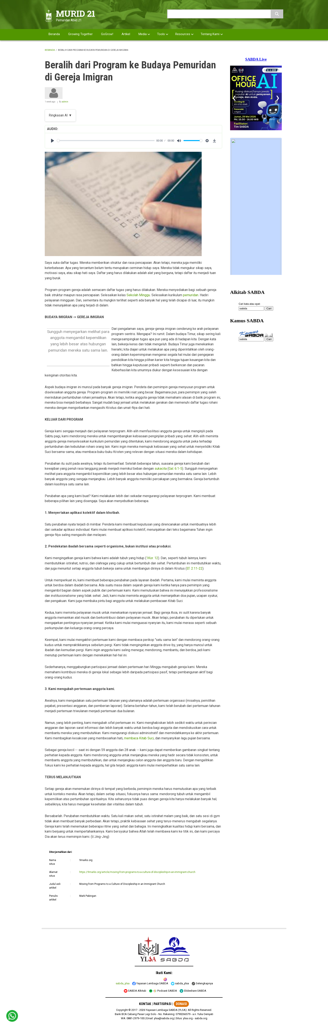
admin (65, 102)
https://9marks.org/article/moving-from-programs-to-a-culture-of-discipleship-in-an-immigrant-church (137, 872)
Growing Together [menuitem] (80, 34)
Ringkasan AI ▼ (60, 115)
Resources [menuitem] (182, 34)
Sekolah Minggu (138, 295)
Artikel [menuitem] (126, 34)
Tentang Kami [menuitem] (210, 34)
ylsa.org (188, 1018)
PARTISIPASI (162, 1004)
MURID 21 (75, 13)
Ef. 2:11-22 (194, 568)
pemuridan (190, 295)
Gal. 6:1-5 (175, 469)
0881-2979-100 (135, 1018)
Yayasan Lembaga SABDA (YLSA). (166, 1009)
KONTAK (145, 1004)
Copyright (122, 1009)
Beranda (50, 50)
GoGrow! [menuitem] (107, 34)
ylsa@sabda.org (164, 1018)
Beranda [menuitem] (54, 34)
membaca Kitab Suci (139, 738)
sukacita (161, 469)
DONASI (181, 1004)
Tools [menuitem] (161, 34)
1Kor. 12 (152, 558)
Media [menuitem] (142, 34)
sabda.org (201, 1018)
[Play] (52, 140)
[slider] (106, 141)
